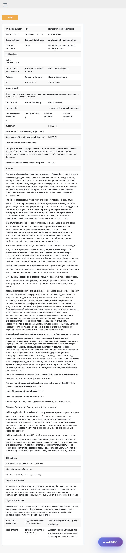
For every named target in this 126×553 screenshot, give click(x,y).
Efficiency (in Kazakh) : (16, 407)
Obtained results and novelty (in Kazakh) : (25, 334)
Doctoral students (48, 115)
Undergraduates (32, 113)
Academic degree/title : (59, 530)
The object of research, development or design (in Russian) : (33, 174)
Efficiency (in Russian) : (16, 402)
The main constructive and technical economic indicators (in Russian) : (38, 375)
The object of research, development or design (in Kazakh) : (33, 200)
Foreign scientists (67, 115)
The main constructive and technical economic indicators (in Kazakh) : (38, 383)
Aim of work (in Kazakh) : (17, 245)
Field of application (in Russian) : (21, 412)
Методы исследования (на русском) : (24, 265)
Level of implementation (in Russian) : (23, 391)
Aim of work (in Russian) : (17, 223)
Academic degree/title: (58, 520)
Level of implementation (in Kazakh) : (23, 396)
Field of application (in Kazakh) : (20, 435)
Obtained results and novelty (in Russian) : (25, 291)
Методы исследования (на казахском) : (25, 277)
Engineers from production (13, 115)
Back (9, 17)
